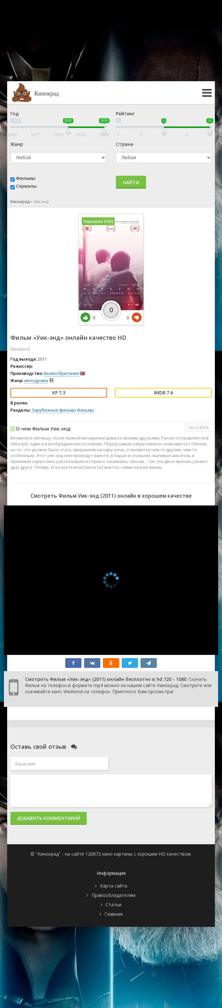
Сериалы (26, 186)
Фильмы (25, 178)
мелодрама (36, 380)
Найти (131, 182)
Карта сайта (113, 886)
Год (14, 113)
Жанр (16, 144)
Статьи (113, 904)
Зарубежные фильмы (54, 410)
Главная (114, 914)
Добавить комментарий (48, 818)
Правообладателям (113, 895)
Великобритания (61, 373)
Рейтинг (125, 113)
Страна (124, 144)
